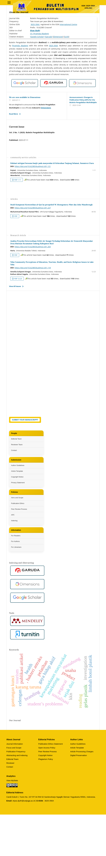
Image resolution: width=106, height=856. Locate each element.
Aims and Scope (17, 498)
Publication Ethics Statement (50, 744)
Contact (14, 450)
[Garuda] (48, 36)
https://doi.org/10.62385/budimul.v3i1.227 (33, 208)
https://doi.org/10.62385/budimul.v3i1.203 (33, 246)
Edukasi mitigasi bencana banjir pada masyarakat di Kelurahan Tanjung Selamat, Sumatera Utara (52, 163)
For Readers (15, 536)
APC (13, 515)
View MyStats (12, 780)
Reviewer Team (16, 445)
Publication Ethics (17, 503)
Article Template (17, 471)
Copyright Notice (17, 477)
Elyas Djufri (35, 30)
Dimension (58, 36)
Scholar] (40, 36)
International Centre (68, 24)
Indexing (14, 521)
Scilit (66, 36)
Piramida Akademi (20, 45)
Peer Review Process (19, 509)
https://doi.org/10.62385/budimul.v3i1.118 (33, 268)
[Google (33, 36)
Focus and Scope (13, 748)
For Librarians (16, 547)
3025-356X (35, 24)
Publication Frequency (15, 751)
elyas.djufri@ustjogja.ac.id (24, 801)
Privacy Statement (18, 483)
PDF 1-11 (17, 180)
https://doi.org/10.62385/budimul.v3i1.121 (33, 166)
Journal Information (14, 744)
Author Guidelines (17, 465)
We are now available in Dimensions (24, 97)
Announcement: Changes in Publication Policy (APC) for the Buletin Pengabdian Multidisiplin (83, 100)
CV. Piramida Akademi (39, 33)
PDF (15, 216)
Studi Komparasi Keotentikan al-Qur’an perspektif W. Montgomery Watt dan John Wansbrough (51, 205)
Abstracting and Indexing (16, 755)
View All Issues (15, 286)
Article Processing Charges (81, 751)
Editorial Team (16, 439)
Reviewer (10, 763)
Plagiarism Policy (45, 759)
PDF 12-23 (18, 278)
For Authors (15, 541)
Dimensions (46, 108)
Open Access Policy (46, 748)
